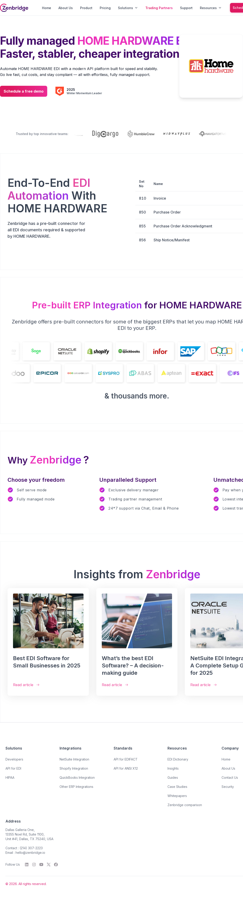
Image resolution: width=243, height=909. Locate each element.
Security (228, 787)
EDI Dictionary (177, 759)
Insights (173, 768)
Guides (172, 777)
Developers (14, 759)
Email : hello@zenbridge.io (25, 852)
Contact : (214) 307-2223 (24, 848)
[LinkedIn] (26, 864)
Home (46, 8)
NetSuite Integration (74, 759)
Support (186, 8)
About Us (65, 8)
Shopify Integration (74, 768)
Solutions (128, 8)
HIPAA (9, 777)
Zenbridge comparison (184, 805)
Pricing (105, 8)
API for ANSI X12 (126, 768)
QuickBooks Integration (77, 777)
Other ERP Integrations (76, 787)
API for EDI (13, 768)
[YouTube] (41, 864)
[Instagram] (34, 864)
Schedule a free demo (24, 91)
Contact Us (230, 777)
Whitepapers (177, 796)
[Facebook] (56, 864)
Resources (211, 8)
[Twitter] (48, 864)
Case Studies (177, 787)
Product (86, 8)
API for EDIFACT (126, 759)
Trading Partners (159, 8)
